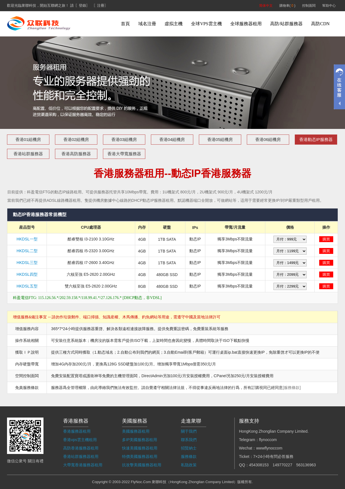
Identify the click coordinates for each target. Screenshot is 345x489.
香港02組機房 (76, 139)
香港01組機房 (28, 139)
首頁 (125, 23)
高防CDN (320, 23)
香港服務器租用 (77, 431)
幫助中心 (329, 6)
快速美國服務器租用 (139, 448)
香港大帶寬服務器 (124, 153)
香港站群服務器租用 (80, 456)
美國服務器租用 (136, 431)
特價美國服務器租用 (139, 456)
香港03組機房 (124, 139)
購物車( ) (287, 6)
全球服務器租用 (246, 23)
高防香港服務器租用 (80, 448)
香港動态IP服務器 (316, 139)
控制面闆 (309, 6)
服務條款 (189, 456)
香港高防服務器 (76, 153)
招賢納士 (189, 448)
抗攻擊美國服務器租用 (141, 465)
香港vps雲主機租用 (80, 439)
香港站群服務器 (28, 153)
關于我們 (189, 431)
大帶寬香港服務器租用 (82, 465)
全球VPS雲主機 (206, 23)
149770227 (282, 465)
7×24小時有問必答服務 (273, 456)
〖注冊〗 (100, 5)
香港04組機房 (172, 139)
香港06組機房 (268, 139)
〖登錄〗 (82, 5)
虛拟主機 (174, 23)
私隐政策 (189, 465)
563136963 (306, 465)
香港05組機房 (220, 139)
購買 (326, 239)
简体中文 (266, 6)
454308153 (259, 465)
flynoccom (268, 439)
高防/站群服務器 (286, 23)
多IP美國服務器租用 (139, 439)
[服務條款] (292, 387)
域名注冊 (147, 23)
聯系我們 (189, 439)
